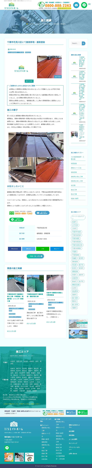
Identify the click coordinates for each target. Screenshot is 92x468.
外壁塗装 (44, 459)
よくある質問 (73, 439)
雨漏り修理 (45, 439)
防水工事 (44, 456)
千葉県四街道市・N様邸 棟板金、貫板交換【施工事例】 (82, 75)
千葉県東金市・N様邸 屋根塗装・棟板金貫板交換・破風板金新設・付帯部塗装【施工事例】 (82, 92)
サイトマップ (73, 443)
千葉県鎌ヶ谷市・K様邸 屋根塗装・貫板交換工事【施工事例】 (82, 61)
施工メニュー (44, 425)
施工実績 (37, 24)
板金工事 (44, 450)
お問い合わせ (73, 453)
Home (29, 24)
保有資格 (71, 435)
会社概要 (71, 431)
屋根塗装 (28, 52)
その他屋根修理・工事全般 (16, 52)
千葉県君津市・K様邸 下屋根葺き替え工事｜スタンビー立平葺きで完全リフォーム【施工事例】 (82, 112)
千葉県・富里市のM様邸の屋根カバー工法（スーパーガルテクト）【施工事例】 (81, 131)
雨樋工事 (44, 453)
